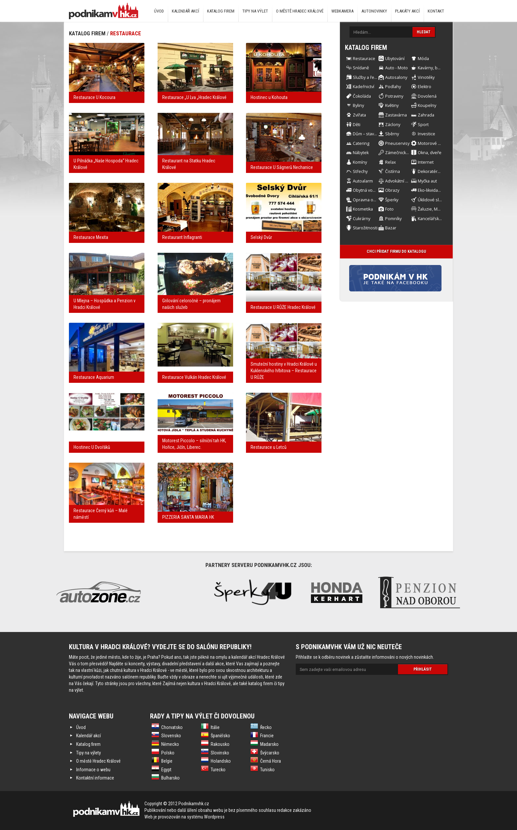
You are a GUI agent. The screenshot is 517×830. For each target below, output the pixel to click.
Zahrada (426, 115)
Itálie (215, 727)
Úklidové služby (433, 200)
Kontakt (436, 11)
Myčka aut (427, 181)
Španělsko (220, 735)
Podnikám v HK (103, 10)
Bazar (390, 228)
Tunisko (267, 769)
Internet (426, 162)
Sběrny (392, 134)
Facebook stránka (405, 278)
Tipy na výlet (255, 11)
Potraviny (394, 96)
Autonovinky (374, 11)
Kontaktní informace (95, 777)
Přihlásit (422, 669)
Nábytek (361, 152)
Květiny (392, 105)
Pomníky (393, 218)
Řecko (266, 727)
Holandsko (221, 761)
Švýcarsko (269, 752)
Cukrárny (361, 218)
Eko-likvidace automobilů (442, 190)
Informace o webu (93, 769)
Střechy (360, 171)
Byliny (358, 105)
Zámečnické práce (403, 152)
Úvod (159, 11)
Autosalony (396, 77)
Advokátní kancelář (403, 181)
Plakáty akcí (407, 11)
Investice (426, 134)
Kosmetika (363, 209)
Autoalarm (363, 181)
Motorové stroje (433, 143)
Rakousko (220, 744)
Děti (356, 124)
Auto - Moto (396, 68)
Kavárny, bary (430, 68)
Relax (390, 162)
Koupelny (427, 105)
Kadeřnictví (363, 86)
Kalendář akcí (185, 11)
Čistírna (392, 171)
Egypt (166, 769)
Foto (389, 209)
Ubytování (395, 58)
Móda (423, 58)
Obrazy (392, 190)
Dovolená (427, 96)
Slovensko (171, 735)
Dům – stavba (366, 134)
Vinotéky (426, 77)
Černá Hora (270, 761)
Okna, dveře (429, 152)
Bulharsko (170, 777)
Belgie (166, 761)
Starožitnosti (365, 228)
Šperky (391, 200)
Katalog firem (220, 11)
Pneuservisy (397, 143)
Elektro (424, 86)
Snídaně (361, 68)
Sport (423, 124)
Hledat (424, 32)
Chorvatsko (172, 727)
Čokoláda (362, 96)
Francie (267, 735)
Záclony (392, 124)
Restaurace (125, 33)
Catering (361, 143)
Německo (170, 744)
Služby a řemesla (369, 77)
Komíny (360, 162)
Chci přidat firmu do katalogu (396, 251)
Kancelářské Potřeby (438, 218)
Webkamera (342, 11)
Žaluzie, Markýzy (434, 209)
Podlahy (393, 86)
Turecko (218, 769)
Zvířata (359, 115)
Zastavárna (396, 115)
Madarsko (269, 744)
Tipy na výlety (88, 752)
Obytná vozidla (367, 190)
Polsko (167, 752)
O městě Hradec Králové (299, 11)
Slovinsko (220, 752)
